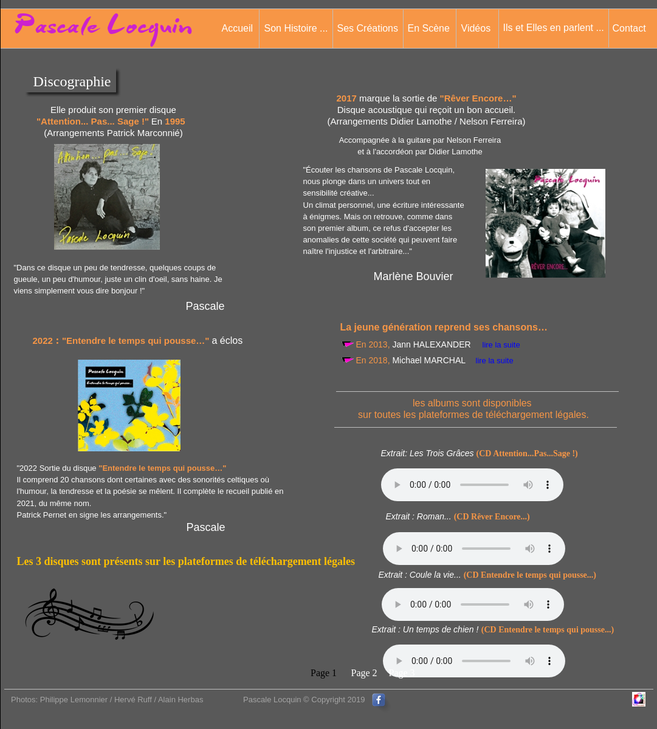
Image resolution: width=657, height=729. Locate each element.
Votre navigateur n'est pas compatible (472, 484)
